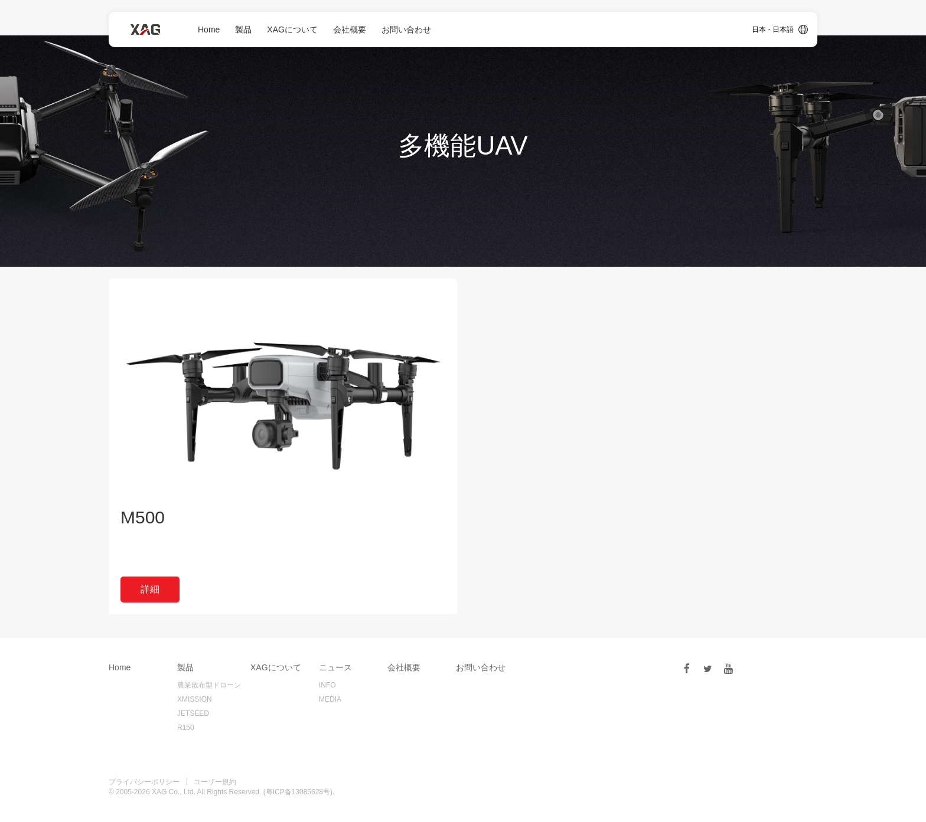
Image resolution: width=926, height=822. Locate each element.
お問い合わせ (406, 29)
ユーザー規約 (215, 782)
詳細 (150, 589)
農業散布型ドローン (209, 685)
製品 (243, 29)
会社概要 (349, 29)
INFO (327, 685)
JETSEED (193, 713)
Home (209, 29)
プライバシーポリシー (144, 782)
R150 (185, 727)
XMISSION (194, 699)
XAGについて (292, 29)
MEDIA (330, 699)
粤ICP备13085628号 (298, 792)
